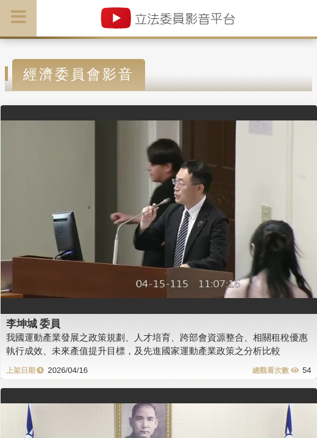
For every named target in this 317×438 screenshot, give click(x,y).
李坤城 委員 (33, 323)
